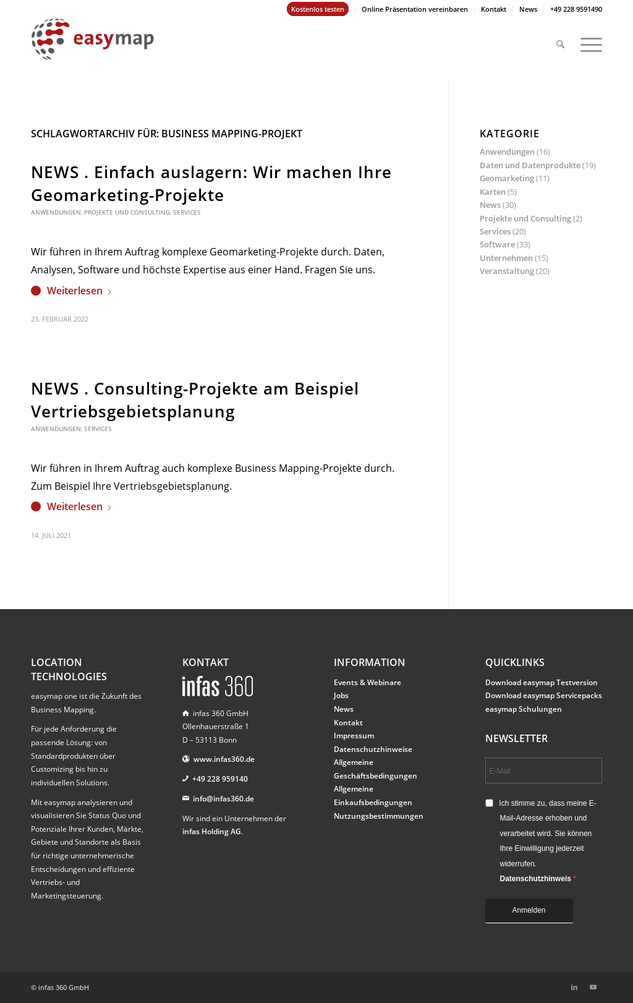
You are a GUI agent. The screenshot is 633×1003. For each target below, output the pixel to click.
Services (187, 212)
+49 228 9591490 (576, 9)
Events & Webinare (367, 682)
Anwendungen (56, 212)
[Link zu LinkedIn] (574, 987)
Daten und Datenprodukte (530, 165)
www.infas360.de (224, 759)
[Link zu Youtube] (593, 987)
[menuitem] (318, 9)
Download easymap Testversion (541, 682)
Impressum (354, 735)
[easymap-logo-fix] (93, 49)
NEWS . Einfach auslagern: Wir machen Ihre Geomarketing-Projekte (211, 183)
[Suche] (560, 39)
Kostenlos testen (317, 9)
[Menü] (587, 39)
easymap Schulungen (523, 709)
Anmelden (529, 910)
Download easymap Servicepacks (543, 695)
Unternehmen (506, 257)
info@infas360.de (223, 798)
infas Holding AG (211, 831)
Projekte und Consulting (127, 212)
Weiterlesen (80, 290)
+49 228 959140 (220, 779)
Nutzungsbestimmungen (378, 816)
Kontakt (493, 9)
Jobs (341, 695)
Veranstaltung (507, 270)
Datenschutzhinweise (373, 749)
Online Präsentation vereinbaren (415, 9)
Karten (493, 191)
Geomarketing (507, 178)
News (528, 9)
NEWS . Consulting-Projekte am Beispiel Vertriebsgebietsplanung (195, 399)
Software (497, 244)
